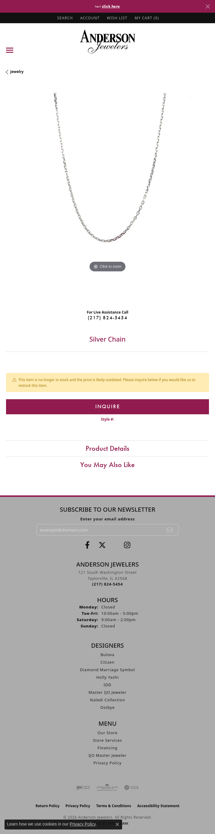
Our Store (107, 732)
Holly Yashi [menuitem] (107, 677)
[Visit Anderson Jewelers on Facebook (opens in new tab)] (87, 545)
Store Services (107, 740)
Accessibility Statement (158, 805)
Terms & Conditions (113, 805)
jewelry (17, 71)
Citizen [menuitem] (107, 662)
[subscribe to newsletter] (170, 529)
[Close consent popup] (117, 824)
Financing (107, 747)
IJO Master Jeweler (107, 755)
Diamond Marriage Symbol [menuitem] (107, 669)
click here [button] (111, 6)
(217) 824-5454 (107, 317)
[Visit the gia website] (131, 787)
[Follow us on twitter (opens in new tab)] (102, 545)
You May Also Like (107, 464)
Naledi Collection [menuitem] (107, 700)
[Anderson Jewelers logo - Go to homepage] (107, 41)
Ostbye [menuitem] (107, 707)
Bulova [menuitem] (107, 654)
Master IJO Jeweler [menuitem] (107, 692)
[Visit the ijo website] (83, 787)
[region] (107, 194)
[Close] (207, 6)
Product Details (107, 448)
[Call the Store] (107, 584)
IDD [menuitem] (108, 684)
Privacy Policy (107, 763)
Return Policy (48, 805)
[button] (64, 18)
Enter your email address (107, 519)
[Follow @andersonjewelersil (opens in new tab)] (127, 545)
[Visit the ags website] (107, 787)
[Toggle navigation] (9, 50)
